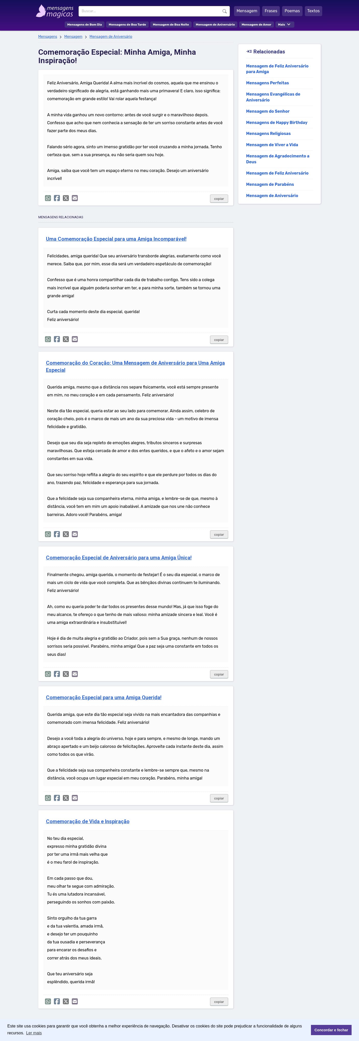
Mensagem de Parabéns (270, 184)
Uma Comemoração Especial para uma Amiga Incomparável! (116, 239)
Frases (271, 10)
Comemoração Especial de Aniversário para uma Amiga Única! (119, 558)
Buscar (224, 11)
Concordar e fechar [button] (331, 1030)
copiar (219, 199)
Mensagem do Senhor (267, 111)
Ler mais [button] (34, 1033)
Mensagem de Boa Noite (171, 24)
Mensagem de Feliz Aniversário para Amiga (277, 69)
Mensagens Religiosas (268, 133)
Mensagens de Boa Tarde (127, 24)
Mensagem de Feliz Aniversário (277, 173)
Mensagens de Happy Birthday (276, 122)
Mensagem (247, 10)
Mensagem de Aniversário (215, 24)
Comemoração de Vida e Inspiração (88, 822)
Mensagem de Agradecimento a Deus (277, 159)
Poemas (292, 10)
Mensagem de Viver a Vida (272, 144)
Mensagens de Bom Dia (84, 24)
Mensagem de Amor (256, 24)
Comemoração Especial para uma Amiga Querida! (103, 698)
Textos (313, 10)
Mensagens (47, 37)
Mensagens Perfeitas (267, 83)
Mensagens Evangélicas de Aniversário (273, 97)
